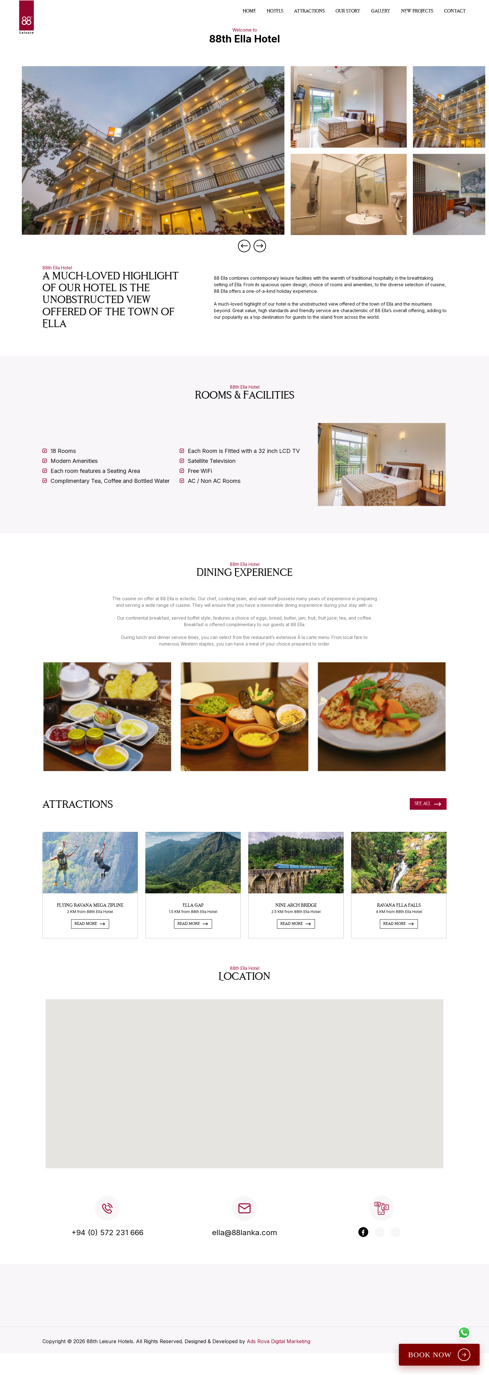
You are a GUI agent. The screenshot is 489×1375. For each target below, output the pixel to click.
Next (260, 246)
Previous (244, 246)
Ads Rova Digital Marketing (278, 1371)
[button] (251, 1091)
